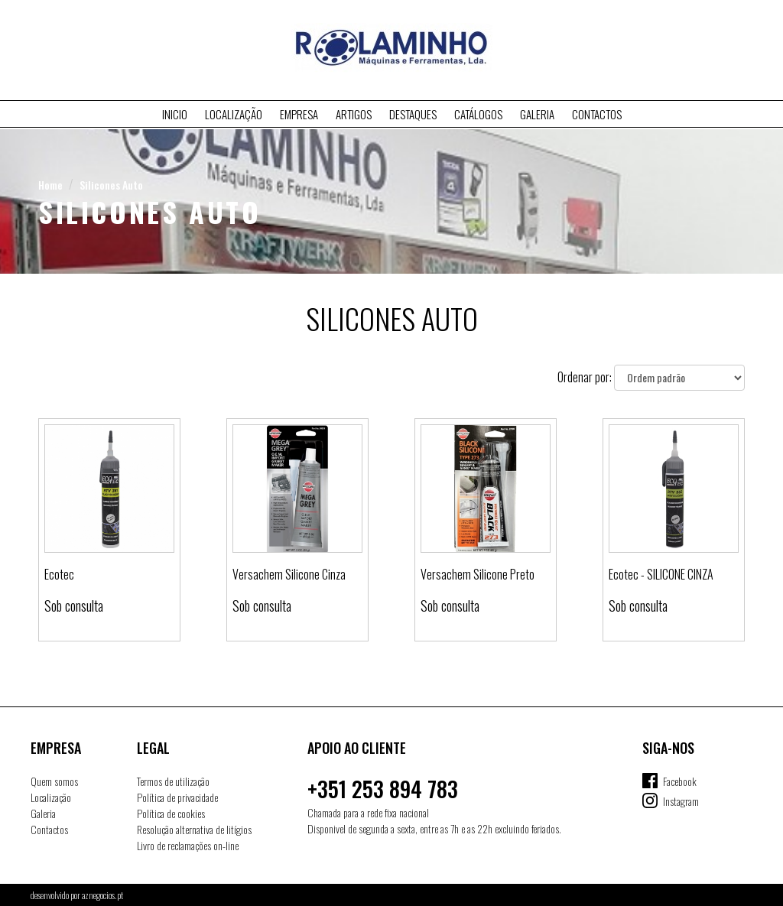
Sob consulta (73, 605)
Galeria (537, 114)
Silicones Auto (111, 185)
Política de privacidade (177, 797)
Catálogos (478, 114)
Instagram (681, 801)
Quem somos (54, 781)
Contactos (597, 114)
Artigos (354, 114)
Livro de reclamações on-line (188, 845)
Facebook (680, 781)
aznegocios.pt (102, 894)
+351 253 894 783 (382, 788)
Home (50, 185)
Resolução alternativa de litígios (194, 829)
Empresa (299, 114)
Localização (233, 114)
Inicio (174, 114)
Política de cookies (171, 813)
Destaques (413, 114)
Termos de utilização (173, 781)
